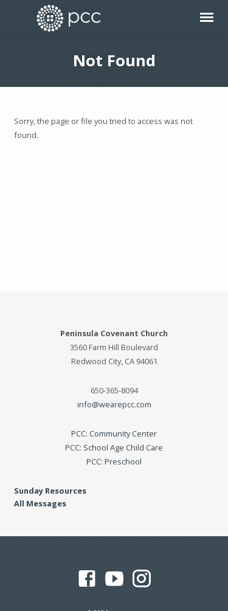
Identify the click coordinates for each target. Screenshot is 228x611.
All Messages (40, 503)
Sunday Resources (50, 490)
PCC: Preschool (114, 461)
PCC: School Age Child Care (114, 447)
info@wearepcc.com (114, 404)
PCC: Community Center (114, 433)
